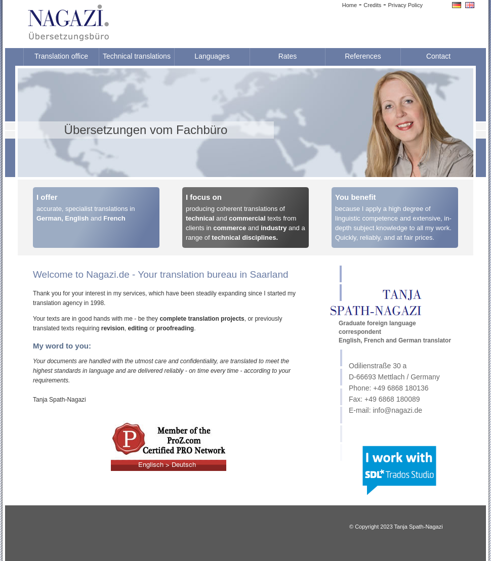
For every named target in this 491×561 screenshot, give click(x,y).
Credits (372, 5)
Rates (287, 56)
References (363, 56)
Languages (211, 56)
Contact (438, 56)
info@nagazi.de (397, 410)
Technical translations (137, 56)
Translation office (61, 56)
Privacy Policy (405, 5)
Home (349, 5)
